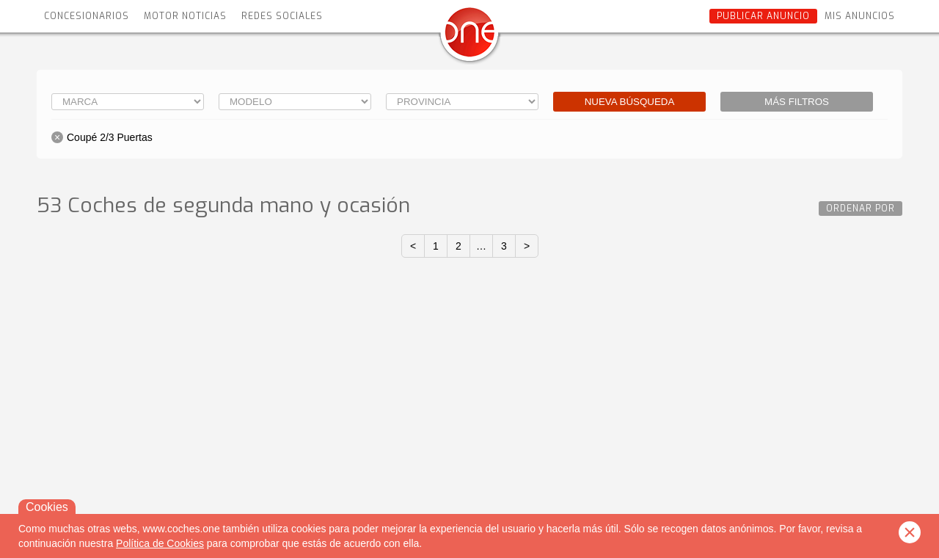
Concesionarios (86, 16)
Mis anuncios (860, 16)
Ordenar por (860, 208)
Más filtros (796, 101)
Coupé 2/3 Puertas (110, 137)
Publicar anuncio (763, 16)
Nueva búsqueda (630, 101)
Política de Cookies (160, 543)
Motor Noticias (185, 16)
